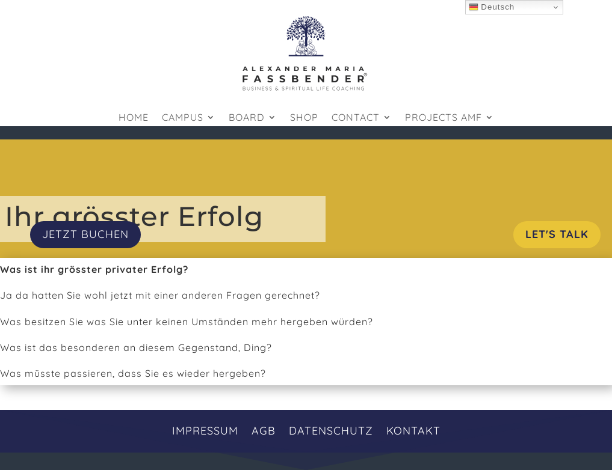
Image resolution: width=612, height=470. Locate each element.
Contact (356, 118)
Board (247, 118)
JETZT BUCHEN (85, 234)
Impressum (205, 429)
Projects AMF (443, 118)
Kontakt (413, 429)
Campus (182, 118)
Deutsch (492, 7)
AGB (264, 429)
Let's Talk (557, 234)
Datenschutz (331, 429)
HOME (134, 118)
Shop (304, 118)
